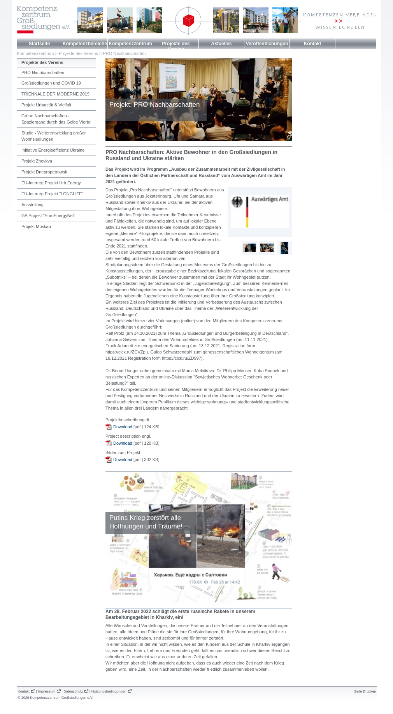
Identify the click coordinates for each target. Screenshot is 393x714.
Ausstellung (32, 204)
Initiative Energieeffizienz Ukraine (52, 150)
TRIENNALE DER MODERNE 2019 (55, 94)
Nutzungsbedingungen (108, 691)
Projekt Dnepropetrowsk (44, 172)
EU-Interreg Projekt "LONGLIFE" (52, 193)
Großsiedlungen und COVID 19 (51, 83)
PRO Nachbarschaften (124, 53)
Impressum (46, 691)
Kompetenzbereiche (85, 43)
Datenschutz (73, 691)
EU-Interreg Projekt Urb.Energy (51, 182)
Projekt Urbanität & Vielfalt (46, 105)
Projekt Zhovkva (36, 161)
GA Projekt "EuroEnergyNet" (48, 215)
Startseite (39, 43)
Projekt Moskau (36, 226)
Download (122, 426)
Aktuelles (221, 43)
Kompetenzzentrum (130, 43)
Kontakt (312, 43)
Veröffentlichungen (267, 43)
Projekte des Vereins (175, 46)
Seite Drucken (365, 691)
